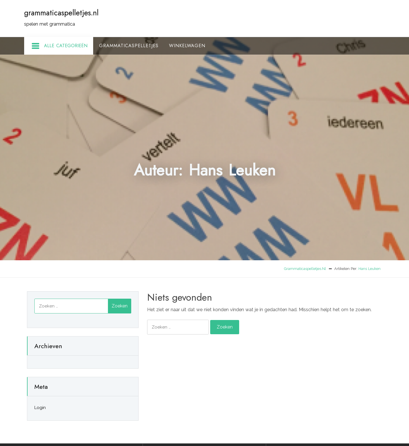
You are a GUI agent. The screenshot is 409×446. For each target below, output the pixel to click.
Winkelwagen (187, 45)
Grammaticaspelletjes (128, 45)
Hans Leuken (369, 269)
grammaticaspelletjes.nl (61, 12)
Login (40, 407)
